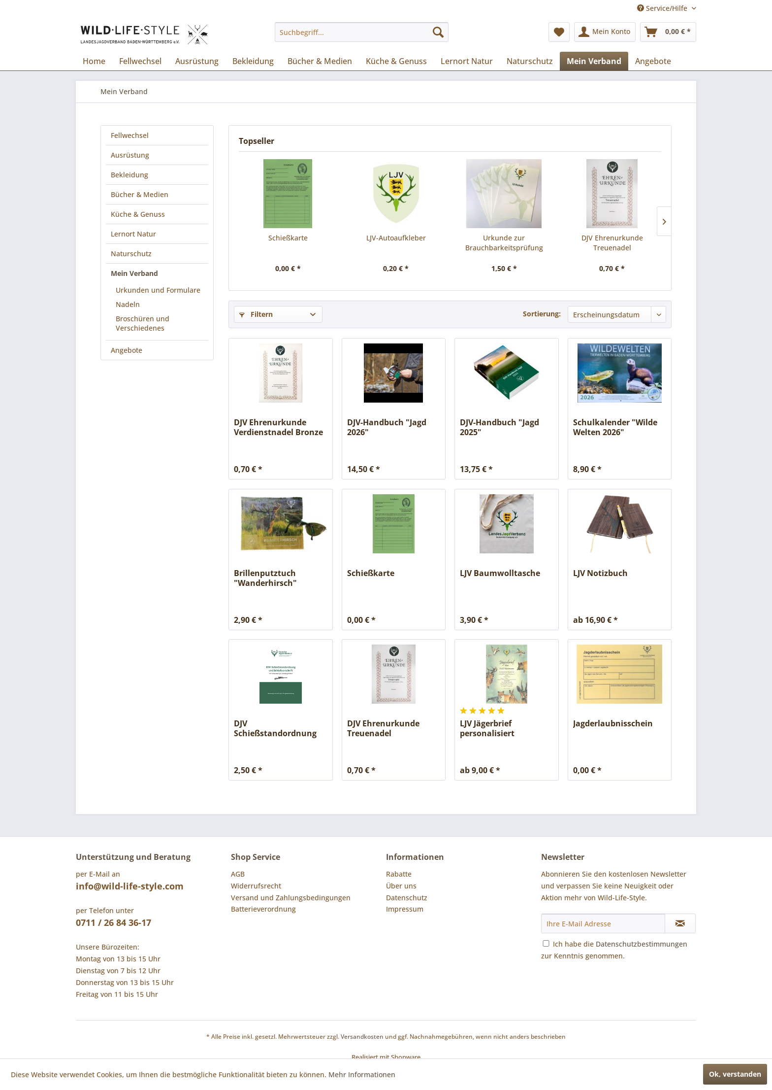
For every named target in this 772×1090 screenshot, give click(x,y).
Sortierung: (542, 313)
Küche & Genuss (138, 214)
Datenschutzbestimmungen (641, 944)
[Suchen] (438, 32)
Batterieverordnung (263, 909)
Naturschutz (131, 253)
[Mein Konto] (605, 32)
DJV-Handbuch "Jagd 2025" (499, 427)
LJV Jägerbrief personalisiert (487, 728)
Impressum (404, 909)
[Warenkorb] (668, 32)
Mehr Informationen (361, 1074)
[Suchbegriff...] (362, 32)
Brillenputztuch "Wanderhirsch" (265, 578)
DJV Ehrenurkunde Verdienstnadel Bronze (278, 427)
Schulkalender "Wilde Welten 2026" (615, 427)
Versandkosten (362, 1036)
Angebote (126, 350)
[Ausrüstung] (196, 61)
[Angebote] (653, 61)
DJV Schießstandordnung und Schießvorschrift (275, 728)
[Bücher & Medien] (320, 61)
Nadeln (128, 304)
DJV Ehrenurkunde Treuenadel (612, 242)
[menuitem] (362, 32)
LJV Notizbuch (600, 573)
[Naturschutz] (530, 61)
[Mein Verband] (594, 61)
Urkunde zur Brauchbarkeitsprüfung (504, 242)
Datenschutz (406, 897)
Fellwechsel (130, 135)
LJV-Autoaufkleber (396, 237)
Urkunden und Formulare (158, 290)
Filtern (256, 314)
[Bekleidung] (253, 61)
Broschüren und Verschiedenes (142, 323)
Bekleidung (129, 174)
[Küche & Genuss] (396, 61)
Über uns (401, 885)
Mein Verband (134, 273)
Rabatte (399, 874)
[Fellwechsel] (140, 61)
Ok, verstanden (735, 1074)
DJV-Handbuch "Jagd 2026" (386, 427)
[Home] (94, 61)
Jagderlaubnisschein (613, 723)
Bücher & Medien (139, 194)
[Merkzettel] (559, 32)
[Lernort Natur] (467, 61)
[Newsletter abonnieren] (680, 923)
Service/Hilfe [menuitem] (663, 8)
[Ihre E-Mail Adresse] (603, 923)
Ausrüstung (130, 155)
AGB (238, 874)
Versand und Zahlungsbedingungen (291, 897)
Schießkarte (288, 237)
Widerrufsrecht (256, 885)
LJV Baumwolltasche (500, 573)
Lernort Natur (133, 233)
